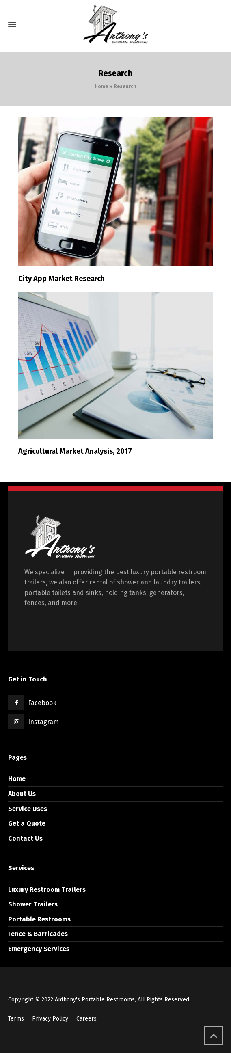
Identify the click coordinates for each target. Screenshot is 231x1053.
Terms (16, 1018)
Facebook (42, 703)
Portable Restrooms (39, 919)
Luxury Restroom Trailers (47, 889)
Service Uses (27, 809)
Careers (86, 1018)
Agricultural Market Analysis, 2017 (75, 451)
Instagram (43, 722)
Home (101, 86)
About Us (22, 794)
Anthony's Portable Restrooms (95, 999)
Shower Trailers (33, 904)
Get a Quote (26, 823)
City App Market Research (61, 278)
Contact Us (25, 838)
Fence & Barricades (38, 934)
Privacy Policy (50, 1018)
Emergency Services (38, 949)
